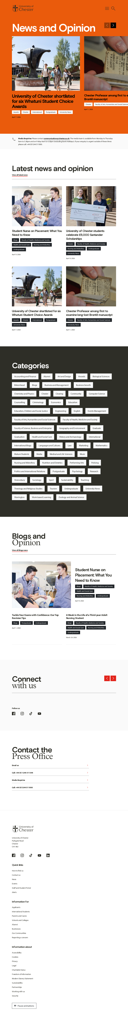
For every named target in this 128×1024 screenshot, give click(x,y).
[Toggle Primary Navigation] (107, 8)
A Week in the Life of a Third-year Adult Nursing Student (86, 616)
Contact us (16, 875)
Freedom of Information (21, 974)
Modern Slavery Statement (22, 978)
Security (15, 996)
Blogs (15, 240)
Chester (25, 112)
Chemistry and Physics (24, 393)
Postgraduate (51, 112)
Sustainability (67, 480)
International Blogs (22, 445)
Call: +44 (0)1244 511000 (50, 787)
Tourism (53, 488)
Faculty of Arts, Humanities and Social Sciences (93, 320)
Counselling (19, 402)
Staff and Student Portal (21, 888)
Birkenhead (19, 385)
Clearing (59, 393)
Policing (95, 462)
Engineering (60, 411)
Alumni (47, 376)
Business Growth (83, 385)
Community (76, 393)
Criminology (38, 402)
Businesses (16, 929)
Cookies (15, 957)
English (77, 411)
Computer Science (97, 393)
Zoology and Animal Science (71, 497)
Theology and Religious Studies (28, 488)
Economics (56, 402)
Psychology (77, 471)
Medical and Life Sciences (61, 454)
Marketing (83, 445)
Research (94, 471)
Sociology (36, 480)
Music (82, 454)
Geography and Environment (72, 428)
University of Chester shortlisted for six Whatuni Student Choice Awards (43, 101)
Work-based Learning (41, 497)
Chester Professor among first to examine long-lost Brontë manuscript (89, 313)
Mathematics (101, 445)
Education (72, 402)
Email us (50, 765)
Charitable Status (18, 970)
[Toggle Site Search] (113, 8)
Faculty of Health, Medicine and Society (36, 240)
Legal (14, 965)
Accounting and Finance (25, 376)
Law (69, 445)
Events (14, 883)
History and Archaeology (70, 436)
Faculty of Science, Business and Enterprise (33, 428)
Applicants (16, 907)
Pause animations (23, 1006)
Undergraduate (18, 249)
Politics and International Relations (29, 471)
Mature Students (21, 454)
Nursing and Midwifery (42, 245)
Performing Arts (77, 462)
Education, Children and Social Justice (31, 411)
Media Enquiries (50, 780)
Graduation (19, 436)
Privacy (14, 961)
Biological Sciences (101, 376)
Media (39, 454)
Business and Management (57, 385)
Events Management (97, 411)
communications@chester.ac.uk (56, 138)
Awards (16, 112)
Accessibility (16, 952)
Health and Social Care (21, 245)
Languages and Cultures (49, 445)
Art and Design (64, 376)
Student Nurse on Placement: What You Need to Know (37, 233)
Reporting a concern (20, 937)
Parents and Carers (19, 916)
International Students (21, 911)
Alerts (14, 892)
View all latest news (20, 175)
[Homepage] (22, 8)
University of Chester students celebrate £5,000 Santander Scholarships (85, 235)
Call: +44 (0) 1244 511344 (50, 773)
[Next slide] (113, 25)
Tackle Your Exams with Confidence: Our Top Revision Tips (35, 616)
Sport (51, 480)
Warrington (19, 497)
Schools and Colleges (20, 920)
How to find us (17, 870)
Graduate (97, 428)
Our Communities (19, 933)
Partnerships (17, 987)
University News (65, 112)
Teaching (85, 480)
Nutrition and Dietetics (52, 462)
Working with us (18, 991)
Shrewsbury (19, 480)
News (14, 879)
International (37, 112)
